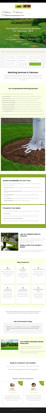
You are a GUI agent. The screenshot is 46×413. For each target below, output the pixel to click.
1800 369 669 (14, 326)
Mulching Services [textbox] (23, 60)
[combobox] (23, 60)
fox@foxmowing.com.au (26, 326)
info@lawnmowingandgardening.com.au (14, 15)
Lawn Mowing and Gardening (23, 409)
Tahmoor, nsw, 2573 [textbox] (10, 63)
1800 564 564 (8, 12)
